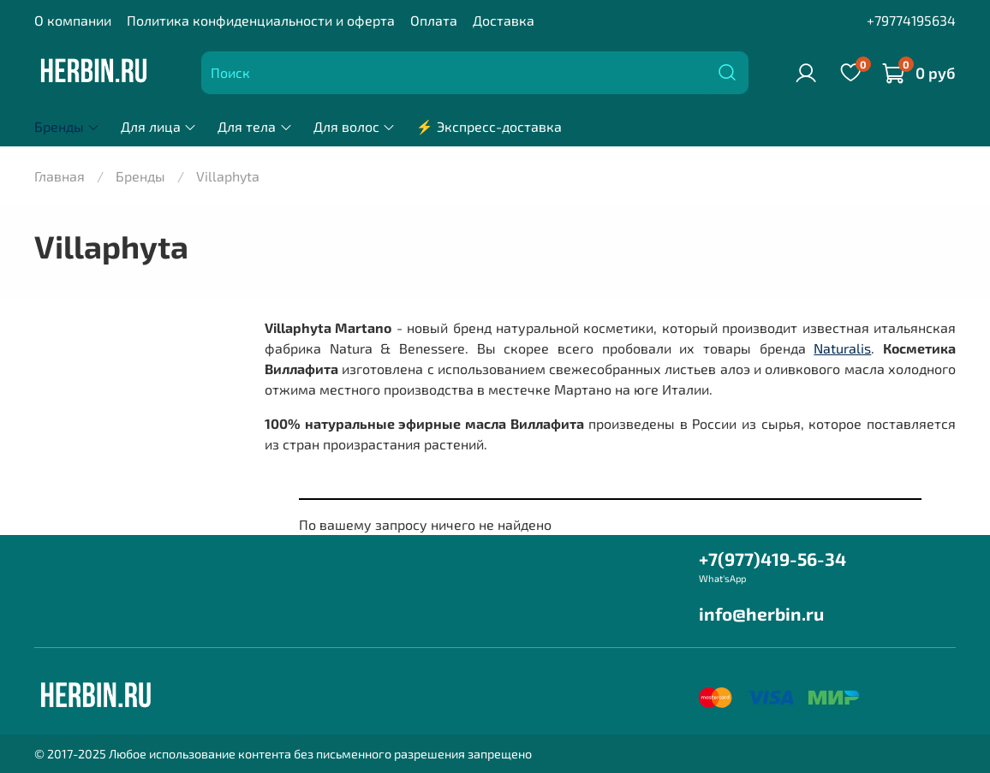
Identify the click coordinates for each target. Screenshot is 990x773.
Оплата (433, 20)
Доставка (503, 20)
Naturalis (842, 348)
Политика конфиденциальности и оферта (261, 20)
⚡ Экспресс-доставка (489, 126)
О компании (72, 20)
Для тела (255, 126)
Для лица (159, 126)
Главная (59, 176)
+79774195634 (911, 20)
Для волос (354, 126)
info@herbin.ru (761, 613)
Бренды (67, 126)
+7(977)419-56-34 (772, 558)
